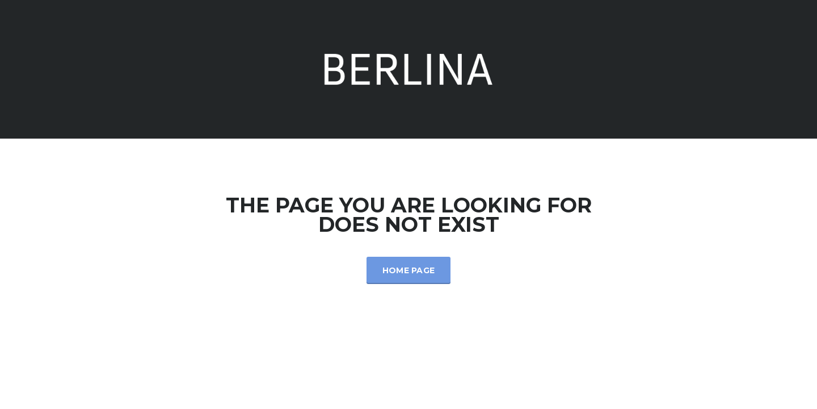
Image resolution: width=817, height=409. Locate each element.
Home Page (408, 270)
